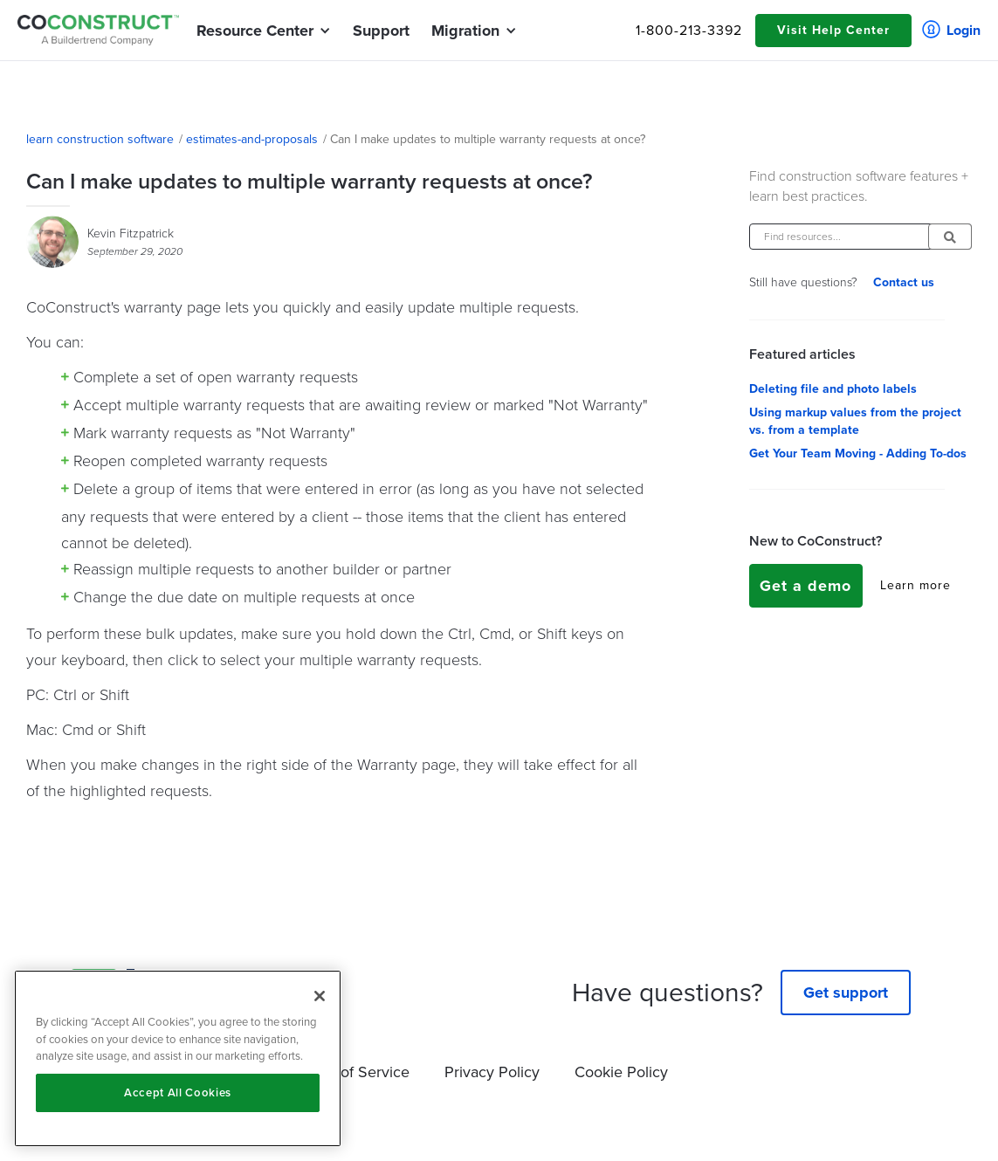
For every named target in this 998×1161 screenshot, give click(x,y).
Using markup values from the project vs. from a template (855, 421)
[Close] (319, 996)
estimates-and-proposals (252, 139)
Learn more (915, 585)
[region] (177, 1058)
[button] (255, 30)
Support (381, 30)
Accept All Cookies (177, 1092)
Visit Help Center (833, 30)
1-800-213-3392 (689, 30)
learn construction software (100, 139)
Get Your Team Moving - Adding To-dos (858, 454)
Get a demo (805, 585)
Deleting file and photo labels (833, 389)
